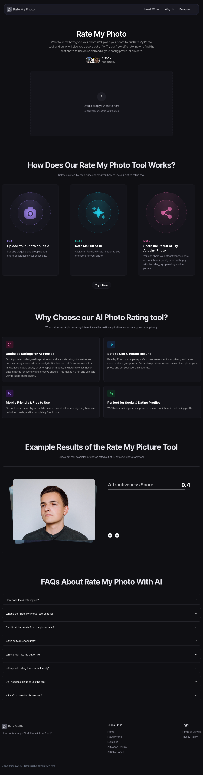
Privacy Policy (190, 736)
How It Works (151, 9)
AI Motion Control (117, 747)
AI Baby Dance (116, 752)
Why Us (169, 9)
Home (111, 731)
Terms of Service (191, 731)
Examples (185, 9)
